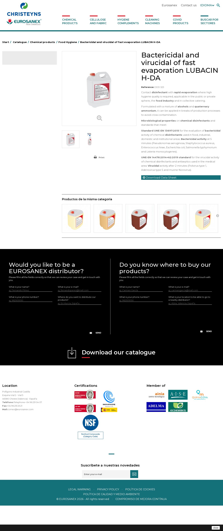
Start (7, 42)
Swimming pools (17, 197)
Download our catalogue (118, 378)
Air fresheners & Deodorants (23, 77)
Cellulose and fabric (98, 21)
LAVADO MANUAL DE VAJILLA (24, 147)
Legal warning (79, 514)
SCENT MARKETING (18, 72)
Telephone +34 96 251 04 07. (28, 427)
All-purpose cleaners (19, 167)
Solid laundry (15, 127)
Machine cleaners (17, 172)
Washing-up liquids (18, 142)
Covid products (180, 21)
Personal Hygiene (17, 107)
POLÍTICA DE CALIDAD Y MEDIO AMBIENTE (111, 519)
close (215, 527)
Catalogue (18, 60)
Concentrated (16, 87)
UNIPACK (13, 212)
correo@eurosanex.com (20, 434)
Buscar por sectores (209, 21)
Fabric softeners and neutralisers (25, 132)
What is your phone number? (24, 322)
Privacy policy (108, 514)
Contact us (189, 5)
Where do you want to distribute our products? (77, 324)
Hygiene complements (128, 21)
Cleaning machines (152, 21)
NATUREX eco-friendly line (22, 182)
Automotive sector (18, 82)
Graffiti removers (17, 162)
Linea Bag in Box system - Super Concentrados (24, 154)
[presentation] (55, 347)
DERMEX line (15, 177)
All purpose (14, 192)
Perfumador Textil (17, 137)
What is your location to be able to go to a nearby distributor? (189, 324)
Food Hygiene (16, 102)
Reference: (147, 87)
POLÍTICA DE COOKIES (140, 514)
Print (101, 157)
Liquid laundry (15, 122)
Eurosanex (169, 5)
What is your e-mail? (68, 312)
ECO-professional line (19, 187)
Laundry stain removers (20, 117)
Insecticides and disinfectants (23, 112)
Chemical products (70, 21)
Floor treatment (16, 202)
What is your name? (19, 312)
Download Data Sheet (159, 177)
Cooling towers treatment (22, 207)
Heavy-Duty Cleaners (19, 97)
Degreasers (14, 92)
